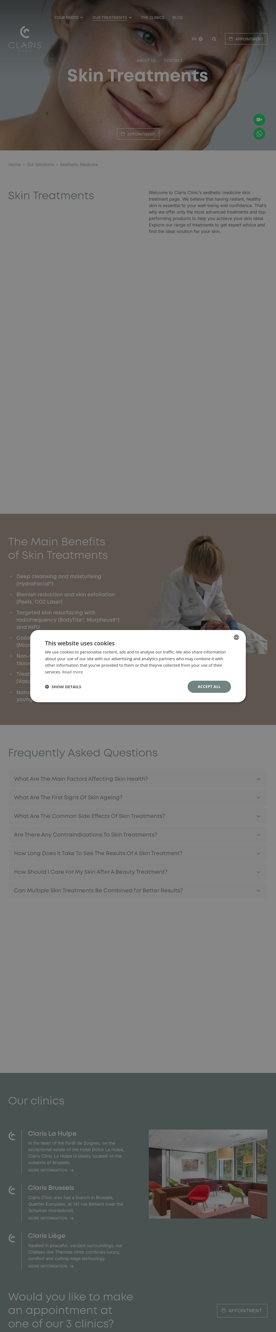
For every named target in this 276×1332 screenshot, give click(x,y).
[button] (63, 687)
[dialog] (138, 666)
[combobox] (236, 637)
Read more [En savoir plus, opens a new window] (72, 671)
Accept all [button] (209, 686)
